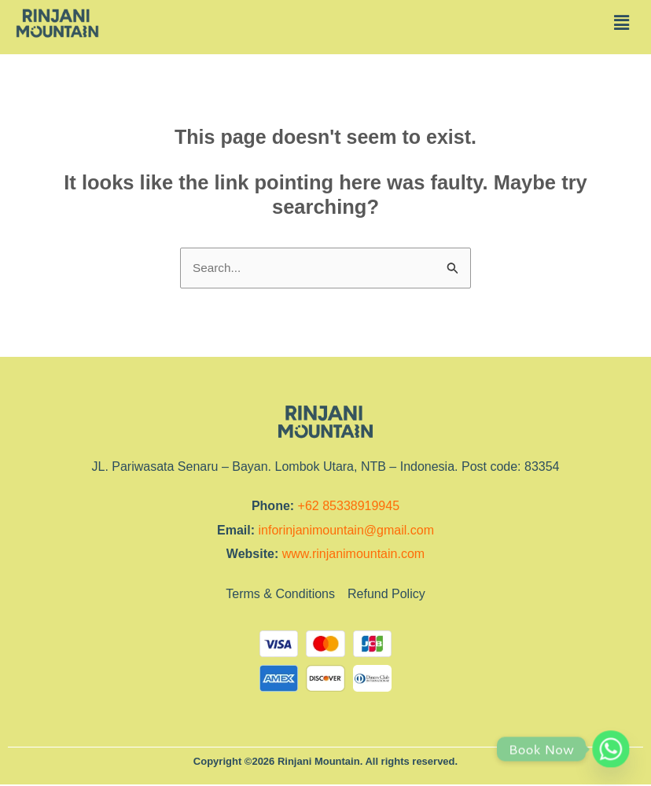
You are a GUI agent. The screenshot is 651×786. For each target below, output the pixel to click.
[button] (622, 23)
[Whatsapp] (611, 749)
